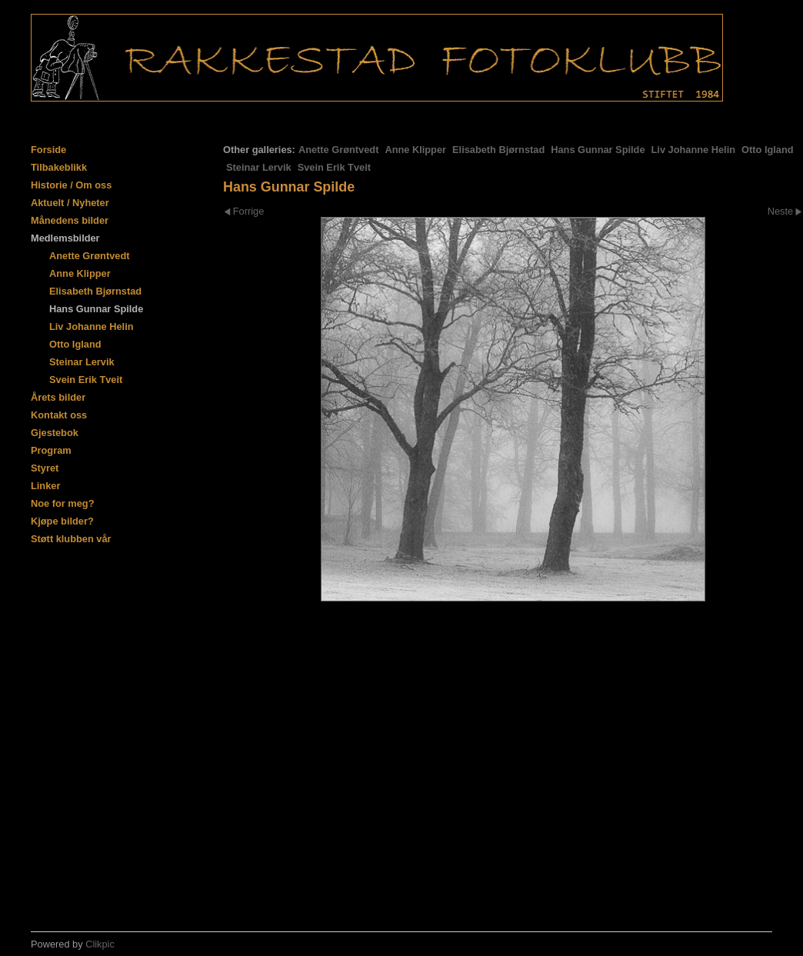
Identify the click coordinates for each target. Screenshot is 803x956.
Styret (44, 468)
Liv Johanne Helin (693, 149)
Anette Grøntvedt (338, 149)
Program (51, 450)
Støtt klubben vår (71, 539)
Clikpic (100, 944)
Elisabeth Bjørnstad (498, 149)
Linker (45, 485)
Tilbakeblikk (59, 167)
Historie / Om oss (71, 185)
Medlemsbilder (65, 238)
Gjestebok (54, 432)
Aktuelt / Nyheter (70, 202)
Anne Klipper (415, 149)
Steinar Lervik (259, 167)
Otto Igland (767, 149)
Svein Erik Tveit (334, 167)
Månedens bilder (69, 220)
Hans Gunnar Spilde (598, 149)
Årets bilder (58, 397)
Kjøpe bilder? (62, 521)
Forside (48, 149)
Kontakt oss (59, 415)
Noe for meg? (62, 503)
